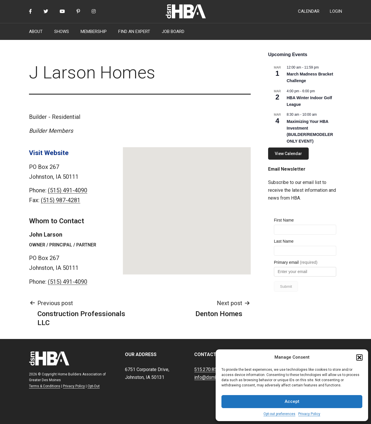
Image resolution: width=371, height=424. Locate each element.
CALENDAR (308, 11)
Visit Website (49, 152)
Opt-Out (94, 386)
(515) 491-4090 (67, 190)
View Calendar (288, 153)
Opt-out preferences (279, 414)
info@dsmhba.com (213, 377)
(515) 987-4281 (60, 200)
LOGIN (336, 11)
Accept (292, 401)
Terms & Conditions (44, 386)
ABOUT (36, 31)
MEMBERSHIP (94, 31)
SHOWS (61, 31)
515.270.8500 (208, 369)
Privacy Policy (309, 414)
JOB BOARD (173, 31)
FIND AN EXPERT (134, 31)
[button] (359, 357)
